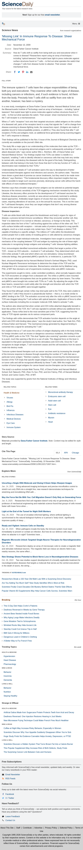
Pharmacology (10, 664)
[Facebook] (14, 72)
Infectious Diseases (15, 415)
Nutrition (7, 692)
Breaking (6, 600)
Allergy (9, 402)
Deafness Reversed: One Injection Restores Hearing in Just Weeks (32, 716)
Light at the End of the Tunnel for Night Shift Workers (26, 511)
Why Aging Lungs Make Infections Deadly (21, 617)
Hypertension (9, 656)
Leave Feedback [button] (12, 816)
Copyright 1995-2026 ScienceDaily (17, 835)
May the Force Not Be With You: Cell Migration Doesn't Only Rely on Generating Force (41, 497)
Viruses (10, 398)
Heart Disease (10, 660)
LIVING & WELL (7, 684)
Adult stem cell (54, 401)
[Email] (31, 72)
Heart (50, 422)
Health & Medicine (11, 393)
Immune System (14, 427)
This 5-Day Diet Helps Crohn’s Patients (20, 606)
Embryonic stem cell (56, 396)
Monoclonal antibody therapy (60, 392)
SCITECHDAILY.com (19, 572)
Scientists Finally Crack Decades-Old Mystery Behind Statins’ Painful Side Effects (37, 587)
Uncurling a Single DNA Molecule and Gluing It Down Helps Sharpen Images (37, 483)
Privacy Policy (51, 828)
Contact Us (10, 820)
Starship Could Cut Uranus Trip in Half (20, 629)
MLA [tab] (58, 453)
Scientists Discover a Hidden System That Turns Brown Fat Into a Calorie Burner (38, 744)
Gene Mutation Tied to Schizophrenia (20, 621)
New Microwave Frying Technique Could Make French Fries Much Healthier (36, 720)
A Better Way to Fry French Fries (18, 641)
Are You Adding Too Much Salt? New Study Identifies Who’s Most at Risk (33, 583)
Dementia (8, 680)
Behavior (7, 672)
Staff (18, 828)
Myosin (51, 418)
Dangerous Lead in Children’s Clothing (20, 637)
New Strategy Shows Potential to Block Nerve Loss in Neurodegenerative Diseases (40, 557)
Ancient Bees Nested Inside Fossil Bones (21, 614)
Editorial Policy (66, 828)
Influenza (10, 410)
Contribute (27, 828)
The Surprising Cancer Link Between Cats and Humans (27, 752)
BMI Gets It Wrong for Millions (16, 633)
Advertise (38, 828)
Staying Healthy (10, 696)
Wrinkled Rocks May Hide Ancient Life (20, 625)
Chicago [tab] (75, 453)
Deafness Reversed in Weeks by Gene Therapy (24, 610)
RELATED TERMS (51, 387)
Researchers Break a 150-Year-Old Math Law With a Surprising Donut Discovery (36, 579)
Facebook (9, 794)
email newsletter (52, 15)
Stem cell (52, 405)
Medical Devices (14, 419)
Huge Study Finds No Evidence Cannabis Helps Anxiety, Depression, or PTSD (37, 736)
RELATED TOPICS (10, 387)
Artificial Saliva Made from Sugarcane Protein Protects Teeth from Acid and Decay (39, 712)
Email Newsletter (12, 775)
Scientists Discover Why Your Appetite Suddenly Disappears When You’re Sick (37, 732)
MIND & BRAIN (7, 668)
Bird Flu (10, 406)
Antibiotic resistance (56, 413)
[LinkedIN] (27, 72)
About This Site (6, 828)
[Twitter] (18, 72)
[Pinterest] (23, 72)
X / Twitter (9, 798)
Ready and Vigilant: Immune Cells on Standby (23, 526)
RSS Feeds (10, 779)
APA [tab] (66, 453)
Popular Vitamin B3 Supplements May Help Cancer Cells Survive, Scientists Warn (37, 591)
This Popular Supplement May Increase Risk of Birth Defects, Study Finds (35, 748)
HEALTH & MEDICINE (9, 652)
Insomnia (8, 676)
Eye (49, 409)
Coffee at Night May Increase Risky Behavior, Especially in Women (32, 728)
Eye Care (11, 423)
